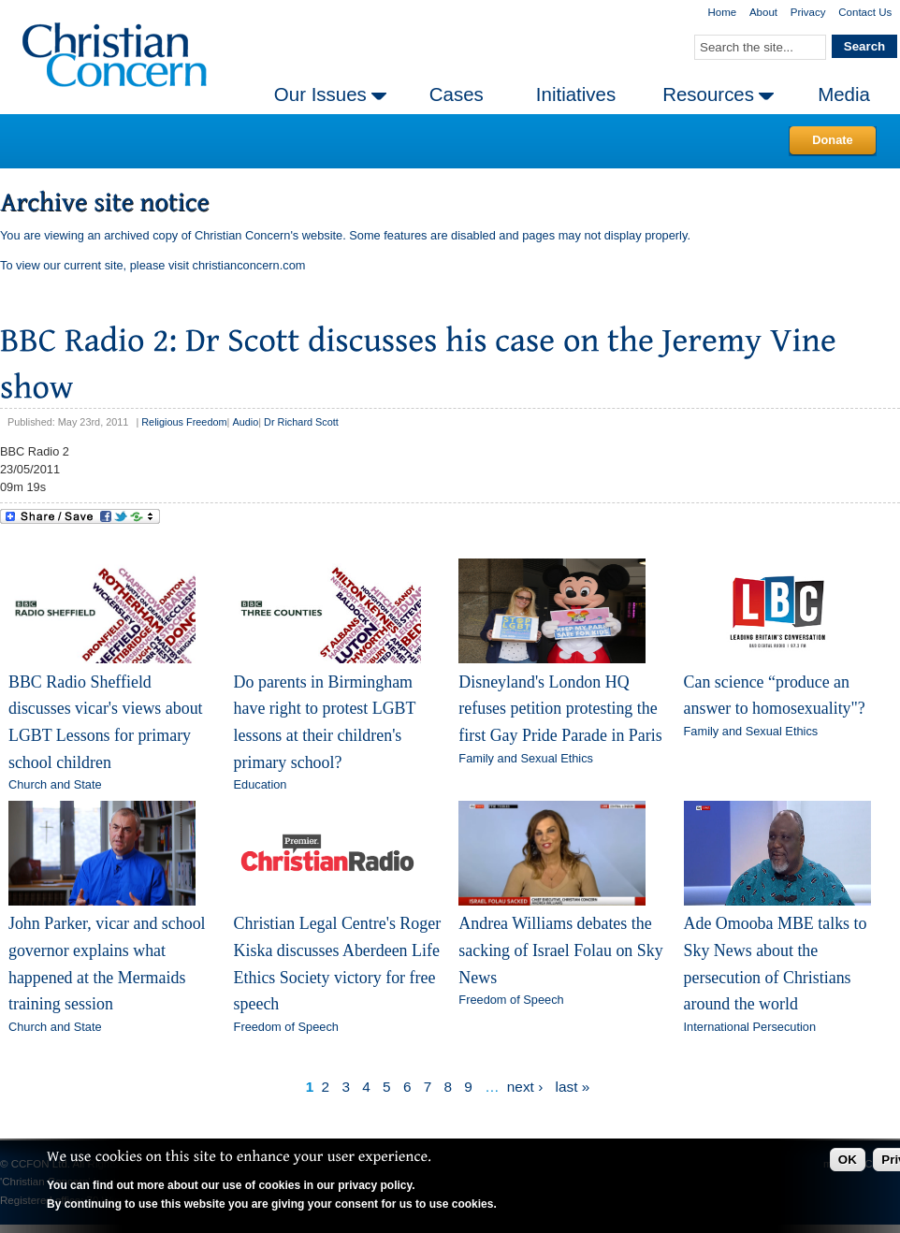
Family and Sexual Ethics (525, 758)
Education (260, 784)
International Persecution (750, 1027)
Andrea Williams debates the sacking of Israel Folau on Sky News (560, 950)
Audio (245, 422)
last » (573, 1087)
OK (847, 1160)
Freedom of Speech (286, 1027)
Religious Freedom (183, 422)
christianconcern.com (249, 265)
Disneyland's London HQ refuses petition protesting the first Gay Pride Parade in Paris (559, 709)
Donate (832, 140)
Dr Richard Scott (301, 422)
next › (525, 1087)
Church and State (55, 784)
